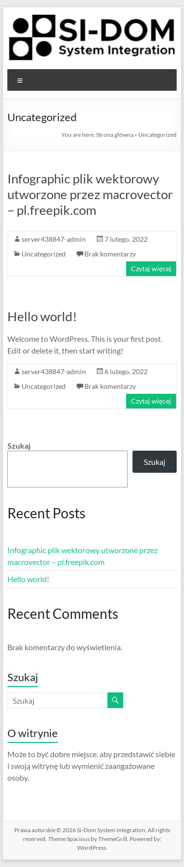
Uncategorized (44, 254)
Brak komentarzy (110, 254)
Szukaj (18, 445)
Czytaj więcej (151, 268)
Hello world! (42, 316)
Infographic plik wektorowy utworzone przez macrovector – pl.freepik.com (90, 194)
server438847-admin (54, 239)
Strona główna (114, 134)
